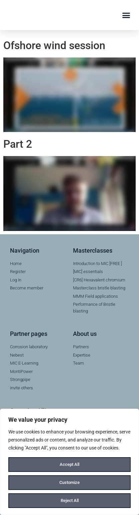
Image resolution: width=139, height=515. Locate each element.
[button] (126, 15)
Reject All (69, 500)
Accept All (69, 464)
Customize (69, 482)
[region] (69, 462)
